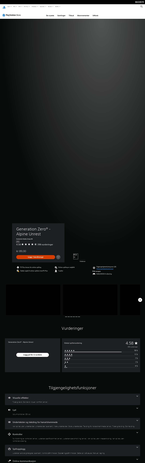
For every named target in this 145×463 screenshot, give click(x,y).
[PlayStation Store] (12, 13)
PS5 (14, 6)
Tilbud (71, 13)
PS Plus (26, 6)
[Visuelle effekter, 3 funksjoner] (72, 397)
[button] (104, 267)
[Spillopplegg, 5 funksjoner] (72, 448)
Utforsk (95, 13)
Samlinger (61, 13)
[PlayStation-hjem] (4, 6)
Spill (8, 6)
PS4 (19, 6)
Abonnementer (83, 13)
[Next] (140, 298)
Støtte (57, 6)
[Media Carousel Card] (33, 297)
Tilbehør (34, 6)
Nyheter (42, 6)
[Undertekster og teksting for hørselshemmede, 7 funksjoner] (72, 421)
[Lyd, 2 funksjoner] (72, 409)
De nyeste (50, 13)
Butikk (50, 6)
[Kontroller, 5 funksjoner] (72, 435)
